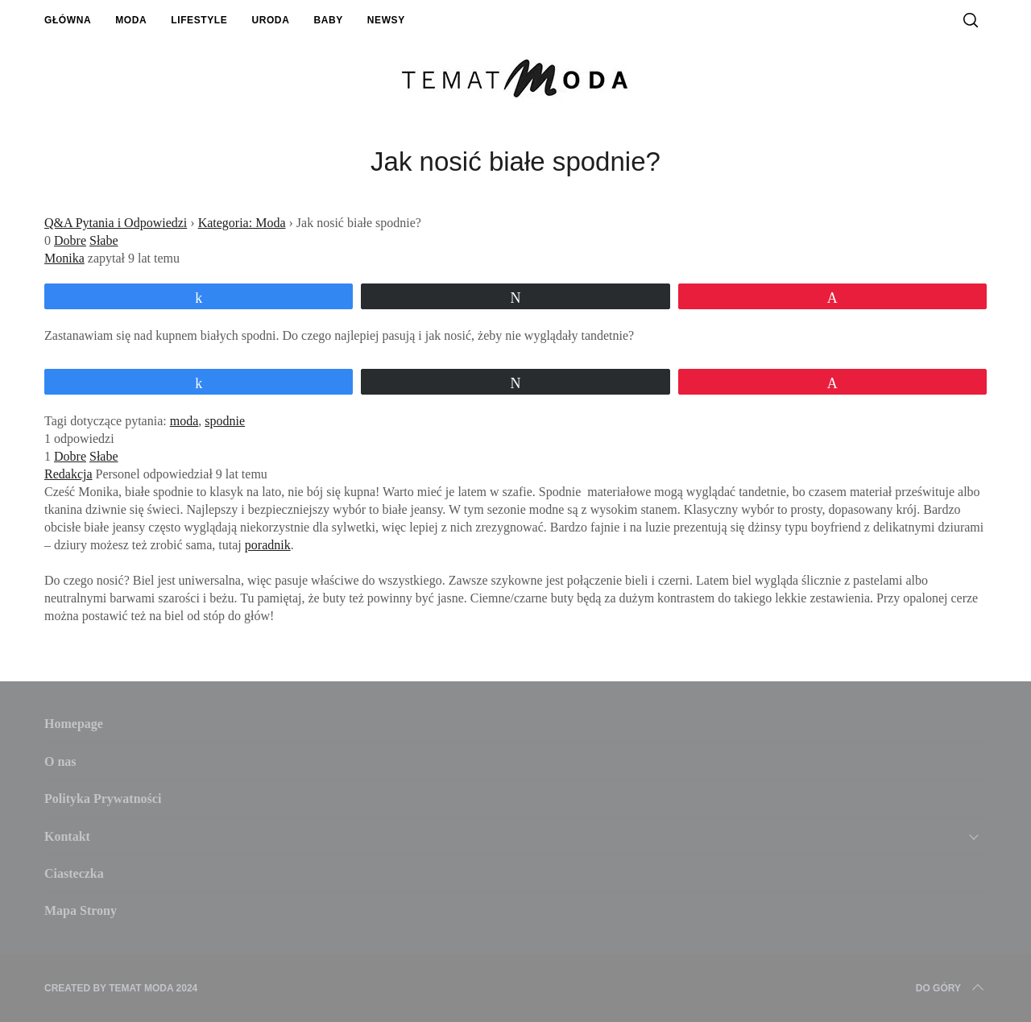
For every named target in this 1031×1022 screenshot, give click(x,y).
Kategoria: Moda (242, 223)
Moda (131, 20)
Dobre (70, 240)
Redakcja (68, 474)
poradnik (268, 545)
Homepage (73, 723)
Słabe (103, 240)
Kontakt (67, 836)
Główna (67, 20)
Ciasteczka (74, 873)
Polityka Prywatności (102, 798)
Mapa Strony (80, 910)
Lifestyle (199, 20)
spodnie (225, 421)
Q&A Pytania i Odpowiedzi (115, 223)
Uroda (270, 20)
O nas (60, 761)
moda (184, 421)
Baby (327, 20)
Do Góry (951, 988)
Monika (64, 258)
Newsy (386, 20)
